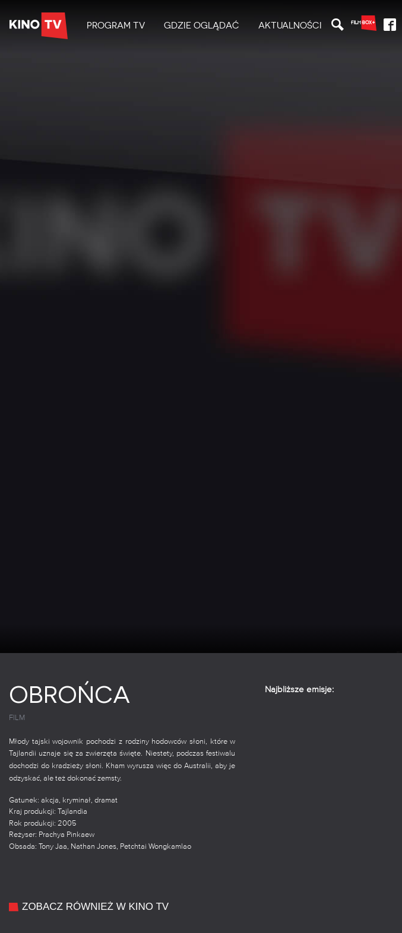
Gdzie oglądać (201, 25)
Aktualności (290, 25)
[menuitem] (115, 26)
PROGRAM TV (116, 25)
